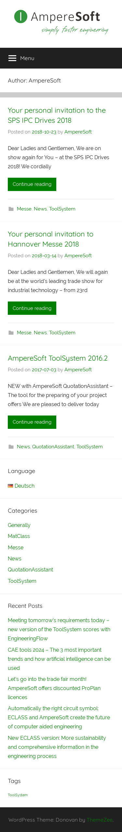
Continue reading (32, 184)
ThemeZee (100, 819)
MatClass (19, 536)
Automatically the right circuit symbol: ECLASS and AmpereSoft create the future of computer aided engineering (59, 717)
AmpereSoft (78, 132)
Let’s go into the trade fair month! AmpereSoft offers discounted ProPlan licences (54, 688)
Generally (19, 525)
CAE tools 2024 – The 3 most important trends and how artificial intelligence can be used (59, 659)
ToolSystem (62, 209)
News (40, 209)
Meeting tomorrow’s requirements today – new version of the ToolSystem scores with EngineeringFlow (59, 629)
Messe (24, 209)
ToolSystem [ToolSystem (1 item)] (18, 795)
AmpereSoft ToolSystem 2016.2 (58, 358)
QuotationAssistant (53, 447)
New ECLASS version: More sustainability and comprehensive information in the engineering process (57, 747)
